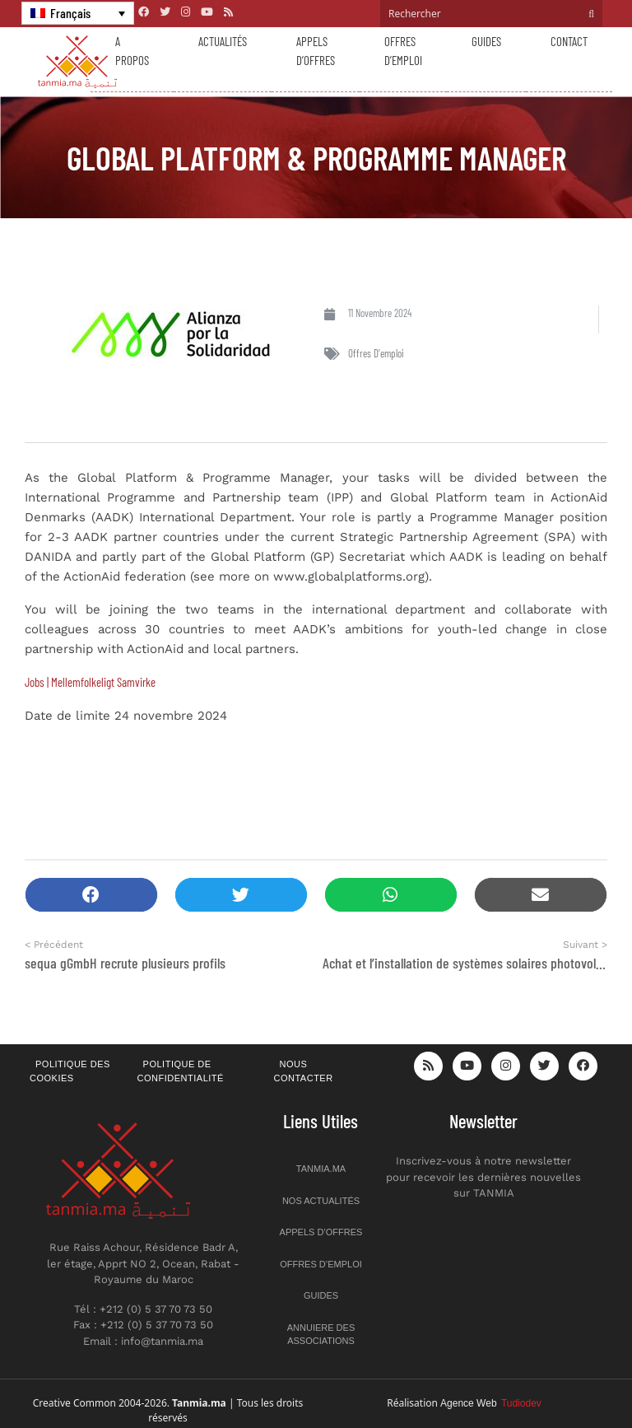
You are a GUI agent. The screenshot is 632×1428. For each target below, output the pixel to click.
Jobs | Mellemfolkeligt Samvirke (90, 681)
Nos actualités (321, 1201)
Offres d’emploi (403, 51)
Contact (569, 41)
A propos (132, 51)
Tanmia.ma (321, 1169)
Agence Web (490, 1403)
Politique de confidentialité (180, 1071)
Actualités (222, 41)
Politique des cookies (70, 1071)
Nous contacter (303, 1071)
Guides (486, 41)
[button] (91, 894)
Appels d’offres (315, 51)
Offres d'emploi (376, 353)
